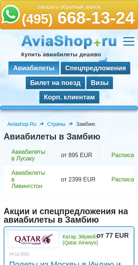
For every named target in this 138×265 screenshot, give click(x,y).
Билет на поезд (55, 82)
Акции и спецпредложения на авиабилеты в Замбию (66, 215)
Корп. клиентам (69, 97)
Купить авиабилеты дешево (61, 54)
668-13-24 (78, 17)
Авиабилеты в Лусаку (28, 155)
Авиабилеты (33, 68)
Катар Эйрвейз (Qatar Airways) (80, 239)
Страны (56, 124)
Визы (100, 82)
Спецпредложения (95, 68)
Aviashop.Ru (21, 124)
